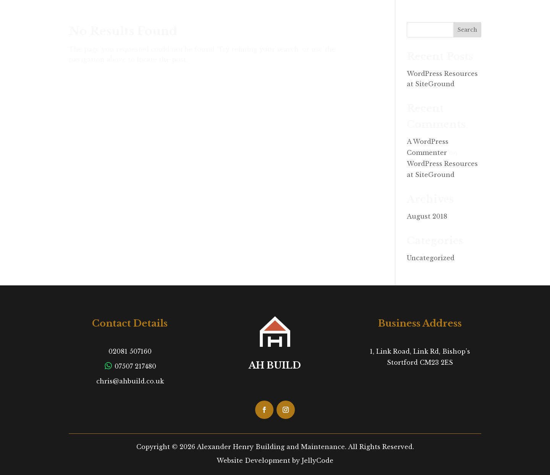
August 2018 (427, 216)
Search (467, 29)
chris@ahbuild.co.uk (130, 381)
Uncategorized (431, 258)
